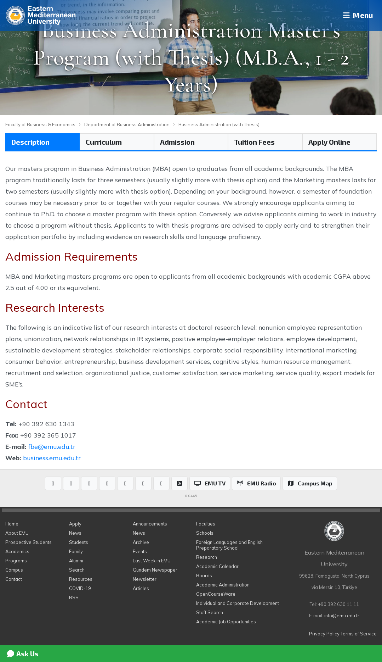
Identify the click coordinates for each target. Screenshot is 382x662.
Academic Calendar (217, 566)
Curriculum (104, 142)
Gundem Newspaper (155, 570)
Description (30, 142)
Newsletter (144, 579)
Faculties (205, 524)
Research (206, 557)
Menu (355, 15)
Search (77, 570)
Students (78, 542)
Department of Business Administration (127, 124)
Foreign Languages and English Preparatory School (229, 545)
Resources (80, 579)
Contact (13, 579)
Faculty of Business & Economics (40, 124)
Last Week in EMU (152, 560)
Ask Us (22, 653)
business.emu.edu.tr (52, 458)
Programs (16, 560)
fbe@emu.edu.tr (51, 446)
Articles (141, 588)
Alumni (76, 560)
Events (140, 551)
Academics (17, 551)
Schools (204, 533)
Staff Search (209, 612)
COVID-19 (80, 588)
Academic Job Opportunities (226, 621)
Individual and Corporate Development (237, 603)
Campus (14, 570)
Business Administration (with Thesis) (219, 124)
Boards (204, 575)
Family (76, 551)
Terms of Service (359, 633)
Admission (177, 142)
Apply (75, 524)
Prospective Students (28, 542)
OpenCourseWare (215, 594)
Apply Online (329, 142)
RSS (74, 597)
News (75, 533)
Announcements (150, 524)
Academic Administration (223, 585)
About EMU (17, 533)
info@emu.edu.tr (341, 615)
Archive (141, 542)
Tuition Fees (254, 142)
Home (11, 524)
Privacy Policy (324, 633)
